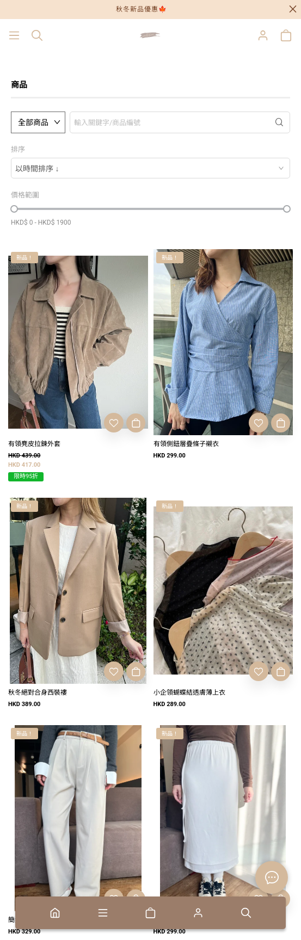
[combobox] (150, 168)
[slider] (14, 209)
